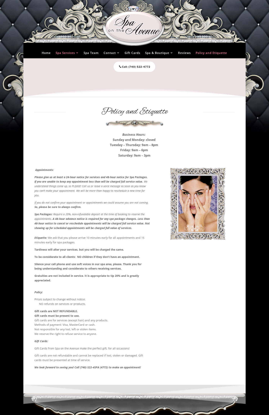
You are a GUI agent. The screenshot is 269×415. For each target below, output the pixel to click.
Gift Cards (132, 53)
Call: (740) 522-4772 (129, 66)
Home (46, 53)
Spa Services (65, 53)
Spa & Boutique (157, 53)
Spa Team (91, 53)
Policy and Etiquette (211, 53)
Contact (110, 53)
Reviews (184, 53)
